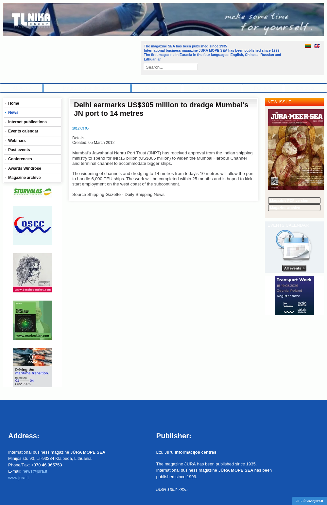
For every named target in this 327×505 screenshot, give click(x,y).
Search (195, 67)
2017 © (309, 501)
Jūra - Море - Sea (71, 57)
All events (292, 268)
